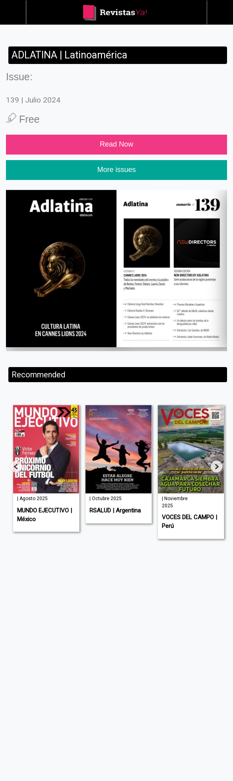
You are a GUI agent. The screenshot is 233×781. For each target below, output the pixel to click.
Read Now (116, 144)
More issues (116, 169)
